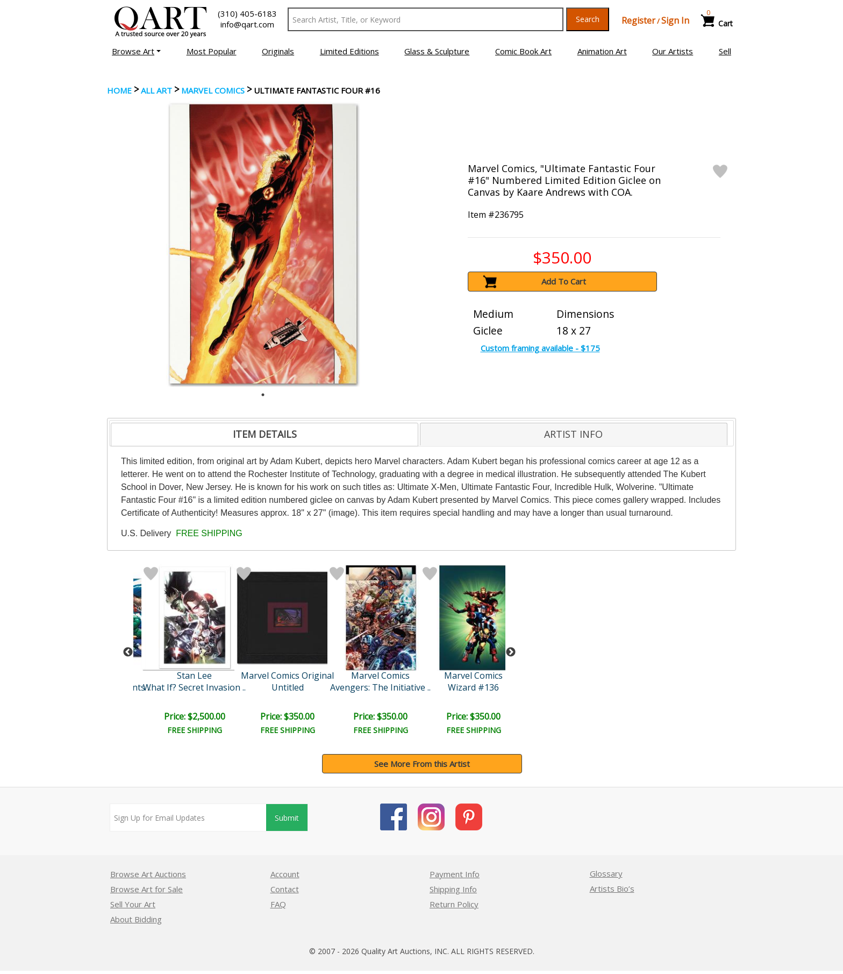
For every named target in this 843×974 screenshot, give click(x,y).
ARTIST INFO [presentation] (573, 434)
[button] (136, 51)
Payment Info (455, 874)
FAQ (278, 904)
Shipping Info (453, 889)
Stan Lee (194, 675)
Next (510, 652)
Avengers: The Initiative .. (380, 687)
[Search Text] (425, 19)
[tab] (264, 434)
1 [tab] (263, 394)
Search (587, 19)
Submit (287, 818)
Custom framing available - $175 (540, 348)
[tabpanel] (263, 244)
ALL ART (156, 90)
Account (284, 874)
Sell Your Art (132, 904)
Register (638, 20)
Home (119, 90)
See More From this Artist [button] (422, 763)
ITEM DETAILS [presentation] (265, 434)
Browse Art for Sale (146, 889)
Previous (128, 652)
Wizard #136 (473, 687)
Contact (284, 889)
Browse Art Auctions (148, 874)
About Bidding (136, 919)
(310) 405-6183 (247, 13)
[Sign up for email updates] (188, 817)
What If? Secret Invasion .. (194, 687)
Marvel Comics (213, 90)
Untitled (288, 687)
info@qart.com (247, 24)
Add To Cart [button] (563, 281)
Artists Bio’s (612, 888)
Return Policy (454, 904)
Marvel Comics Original (287, 675)
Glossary (606, 873)
